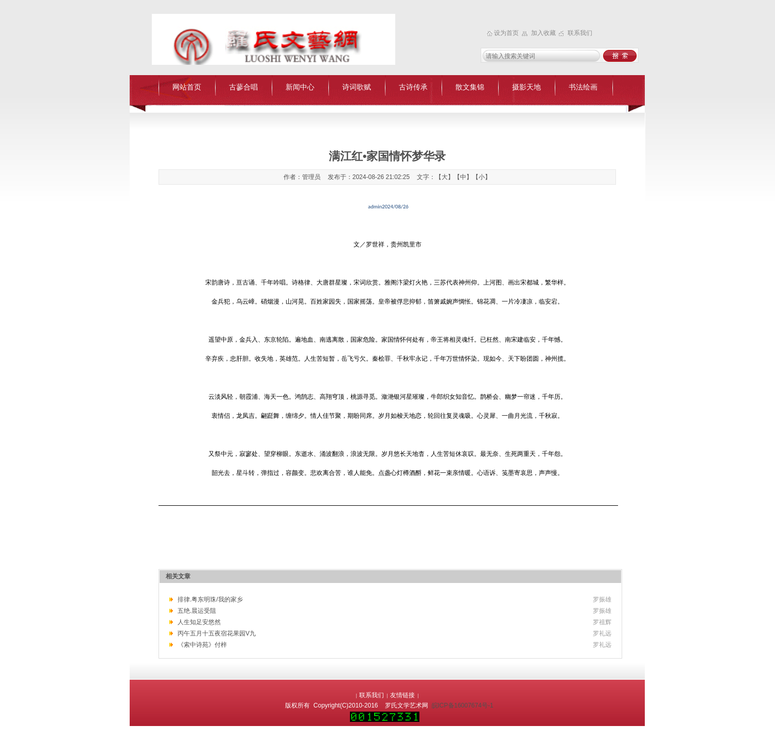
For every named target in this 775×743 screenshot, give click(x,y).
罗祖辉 (602, 622)
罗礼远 (602, 633)
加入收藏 (544, 33)
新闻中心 (300, 87)
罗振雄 (602, 599)
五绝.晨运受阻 (197, 610)
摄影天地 (526, 87)
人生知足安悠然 (199, 622)
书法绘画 (583, 87)
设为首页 (507, 33)
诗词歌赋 (356, 87)
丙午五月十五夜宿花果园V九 (217, 633)
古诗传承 (413, 87)
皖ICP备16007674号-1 (463, 705)
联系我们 (580, 33)
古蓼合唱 (243, 87)
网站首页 (186, 87)
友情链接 (402, 695)
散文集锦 (469, 87)
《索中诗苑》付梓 (202, 644)
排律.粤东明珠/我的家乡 (210, 599)
